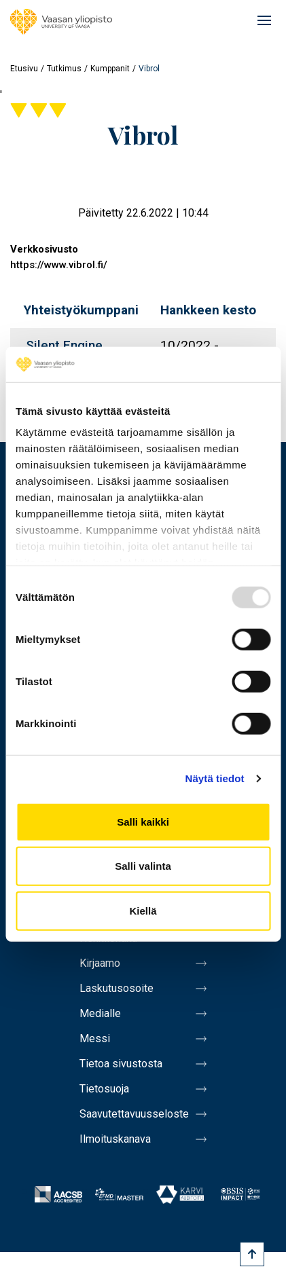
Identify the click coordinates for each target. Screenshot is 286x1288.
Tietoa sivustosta (120, 1063)
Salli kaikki (143, 822)
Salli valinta (143, 866)
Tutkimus (64, 68)
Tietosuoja (104, 1088)
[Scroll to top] (252, 1254)
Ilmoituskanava (115, 1139)
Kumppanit (110, 68)
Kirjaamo (99, 963)
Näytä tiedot (215, 778)
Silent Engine (64, 345)
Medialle (100, 1013)
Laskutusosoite (116, 988)
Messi (94, 1038)
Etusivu (24, 68)
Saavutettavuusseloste (134, 1113)
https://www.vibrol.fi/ (58, 265)
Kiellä (142, 911)
